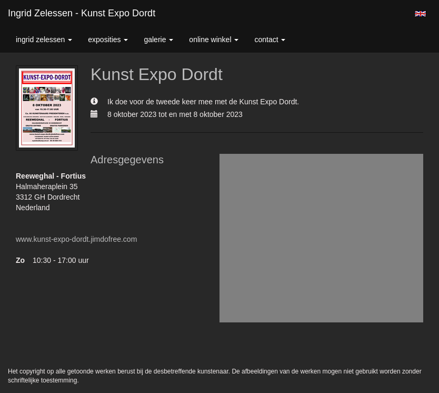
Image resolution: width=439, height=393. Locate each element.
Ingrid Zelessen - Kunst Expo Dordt (81, 13)
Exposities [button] (108, 39)
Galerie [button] (158, 39)
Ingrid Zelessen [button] (44, 39)
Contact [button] (269, 39)
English (420, 14)
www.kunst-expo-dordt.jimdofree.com (76, 239)
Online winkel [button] (213, 39)
